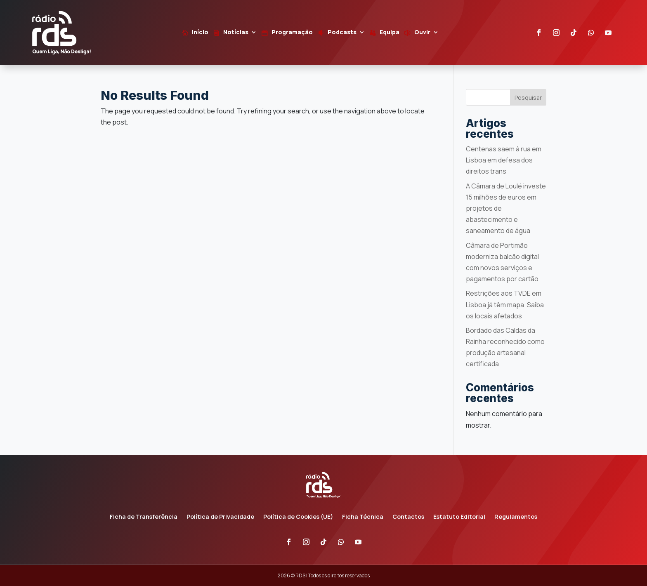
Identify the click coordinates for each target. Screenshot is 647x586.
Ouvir (422, 32)
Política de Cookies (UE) (298, 517)
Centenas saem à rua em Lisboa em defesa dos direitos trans (503, 160)
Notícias (235, 32)
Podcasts (342, 32)
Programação (292, 32)
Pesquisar (528, 97)
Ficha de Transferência (143, 517)
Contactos (408, 517)
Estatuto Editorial (459, 517)
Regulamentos (515, 517)
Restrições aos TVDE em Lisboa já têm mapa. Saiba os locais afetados (505, 304)
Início (200, 32)
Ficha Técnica (362, 517)
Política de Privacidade (220, 517)
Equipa (389, 32)
